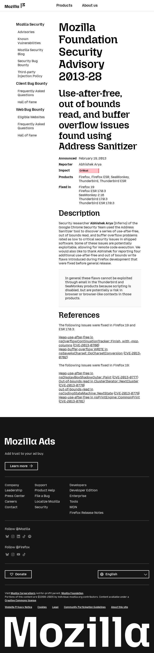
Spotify (29, 536)
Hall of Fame (27, 102)
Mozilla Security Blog (30, 52)
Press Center (15, 496)
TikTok (24, 536)
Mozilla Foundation (72, 593)
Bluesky (7, 536)
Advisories (26, 32)
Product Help (45, 490)
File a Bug (42, 496)
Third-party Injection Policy (30, 74)
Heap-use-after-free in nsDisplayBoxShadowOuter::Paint (85, 375)
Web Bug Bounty (30, 109)
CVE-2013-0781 (72, 401)
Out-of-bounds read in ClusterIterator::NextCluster (98, 381)
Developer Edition (84, 490)
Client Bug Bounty (31, 83)
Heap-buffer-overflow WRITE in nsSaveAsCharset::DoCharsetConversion (91, 351)
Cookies (42, 607)
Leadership (13, 490)
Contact (11, 507)
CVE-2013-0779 (126, 393)
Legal (55, 607)
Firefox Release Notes (86, 513)
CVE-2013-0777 (125, 377)
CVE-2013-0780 (86, 345)
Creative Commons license (20, 600)
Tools (74, 501)
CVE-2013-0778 (72, 385)
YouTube (18, 554)
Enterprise (78, 496)
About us (90, 5)
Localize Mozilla (47, 501)
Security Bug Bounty (28, 63)
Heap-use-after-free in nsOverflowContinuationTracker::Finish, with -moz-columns (99, 341)
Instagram (12, 536)
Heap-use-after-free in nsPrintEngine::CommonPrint (99, 397)
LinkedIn (18, 536)
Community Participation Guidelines (85, 607)
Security (41, 507)
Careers (11, 501)
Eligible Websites (31, 117)
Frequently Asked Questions (31, 93)
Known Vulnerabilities (29, 41)
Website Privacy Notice (18, 607)
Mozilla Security (30, 24)
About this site (119, 607)
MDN (73, 507)
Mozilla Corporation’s (23, 593)
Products (64, 5)
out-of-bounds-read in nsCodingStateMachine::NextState (86, 391)
